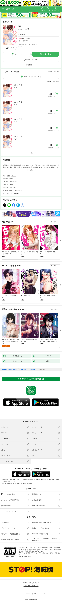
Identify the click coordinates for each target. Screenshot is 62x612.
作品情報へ (30, 65)
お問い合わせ (6, 506)
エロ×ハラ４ (18, 136)
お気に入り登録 (54, 71)
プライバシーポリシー (9, 528)
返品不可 (20, 46)
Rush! (11, 184)
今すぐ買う (47, 54)
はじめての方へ (8, 494)
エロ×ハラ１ (18, 85)
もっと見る (54, 222)
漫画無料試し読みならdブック (9, 369)
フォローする (28, 29)
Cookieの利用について (40, 534)
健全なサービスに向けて (40, 528)
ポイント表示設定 (38, 506)
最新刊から (56, 81)
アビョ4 (24, 29)
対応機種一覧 (37, 494)
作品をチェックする (32, 59)
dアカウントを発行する (31, 583)
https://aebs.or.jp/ (25, 556)
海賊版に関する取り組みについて (13, 539)
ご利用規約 (5, 522)
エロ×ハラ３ (18, 119)
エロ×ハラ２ (18, 102)
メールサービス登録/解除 (10, 500)
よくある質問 (37, 500)
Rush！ (11, 178)
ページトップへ (31, 594)
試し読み (11, 47)
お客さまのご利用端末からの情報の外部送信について (44, 539)
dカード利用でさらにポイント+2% (26, 44)
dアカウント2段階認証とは (10, 534)
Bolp (19, 29)
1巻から (49, 81)
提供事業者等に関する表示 (41, 522)
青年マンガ (13, 181)
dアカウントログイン (8, 511)
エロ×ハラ (13, 187)
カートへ (18, 54)
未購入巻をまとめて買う (32, 76)
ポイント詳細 (23, 41)
